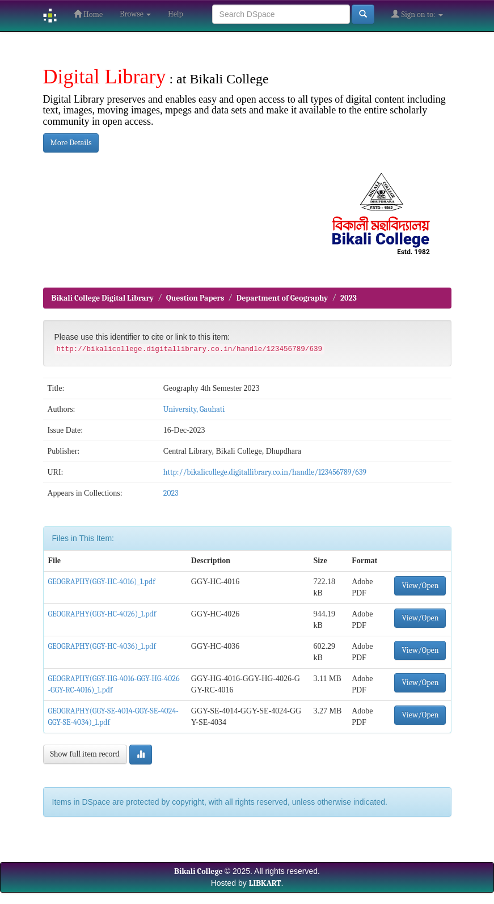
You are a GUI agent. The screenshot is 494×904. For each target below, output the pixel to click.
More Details (71, 142)
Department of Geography (282, 298)
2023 (348, 298)
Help (175, 14)
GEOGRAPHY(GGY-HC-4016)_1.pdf (101, 581)
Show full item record (85, 754)
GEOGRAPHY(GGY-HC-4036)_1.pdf (102, 646)
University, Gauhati (194, 409)
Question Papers (195, 298)
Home (88, 14)
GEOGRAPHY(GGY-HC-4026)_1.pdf (102, 614)
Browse (135, 14)
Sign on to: (416, 14)
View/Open (420, 585)
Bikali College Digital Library (103, 298)
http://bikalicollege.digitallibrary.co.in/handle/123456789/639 (264, 472)
